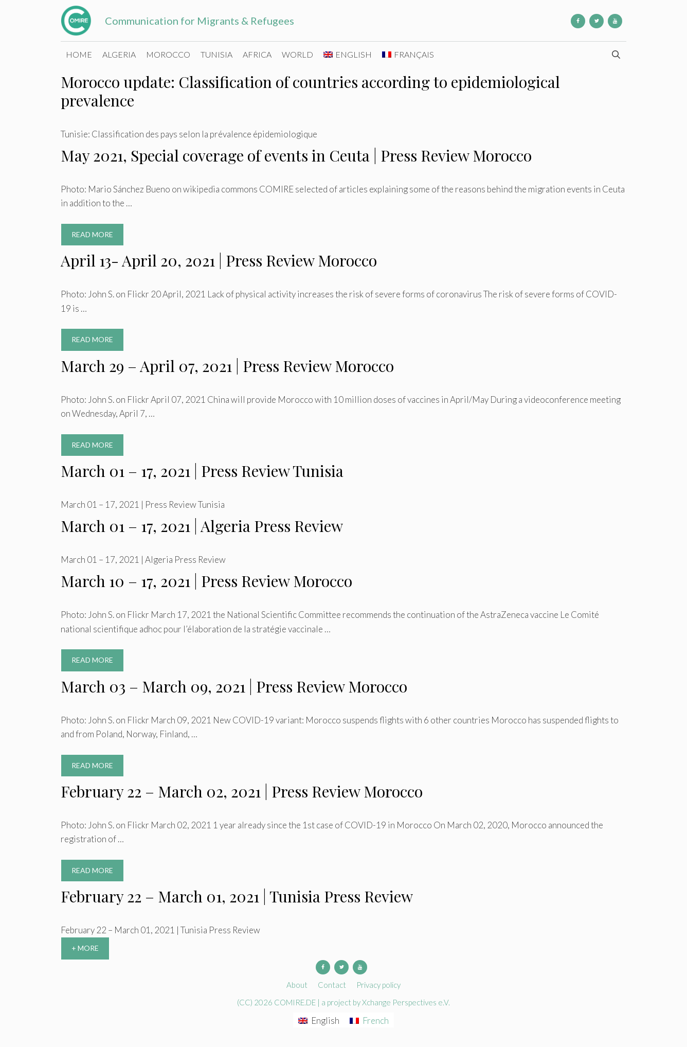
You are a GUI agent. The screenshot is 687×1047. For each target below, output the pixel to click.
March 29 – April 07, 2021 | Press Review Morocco (227, 366)
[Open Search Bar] (615, 54)
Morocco (168, 54)
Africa (257, 54)
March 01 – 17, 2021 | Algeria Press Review (202, 526)
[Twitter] (596, 21)
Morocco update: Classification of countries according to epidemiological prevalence (310, 91)
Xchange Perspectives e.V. (406, 1002)
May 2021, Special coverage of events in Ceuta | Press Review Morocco (296, 155)
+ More (85, 948)
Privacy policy (378, 984)
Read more (97, 237)
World (297, 54)
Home (79, 54)
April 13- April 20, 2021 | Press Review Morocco (219, 260)
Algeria (119, 54)
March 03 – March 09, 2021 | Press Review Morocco (234, 686)
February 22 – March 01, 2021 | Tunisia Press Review (237, 896)
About (297, 984)
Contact (332, 984)
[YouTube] (615, 21)
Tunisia (216, 54)
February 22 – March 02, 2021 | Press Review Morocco (242, 791)
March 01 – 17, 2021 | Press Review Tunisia (202, 470)
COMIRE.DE (295, 1002)
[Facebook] (578, 21)
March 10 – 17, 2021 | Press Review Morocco (206, 581)
